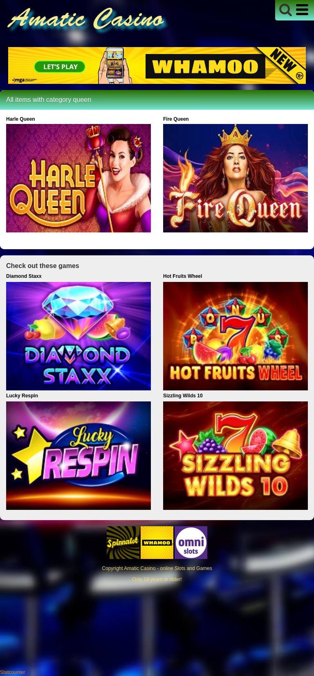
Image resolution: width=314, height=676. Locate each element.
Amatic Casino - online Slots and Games (168, 568)
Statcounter (12, 672)
